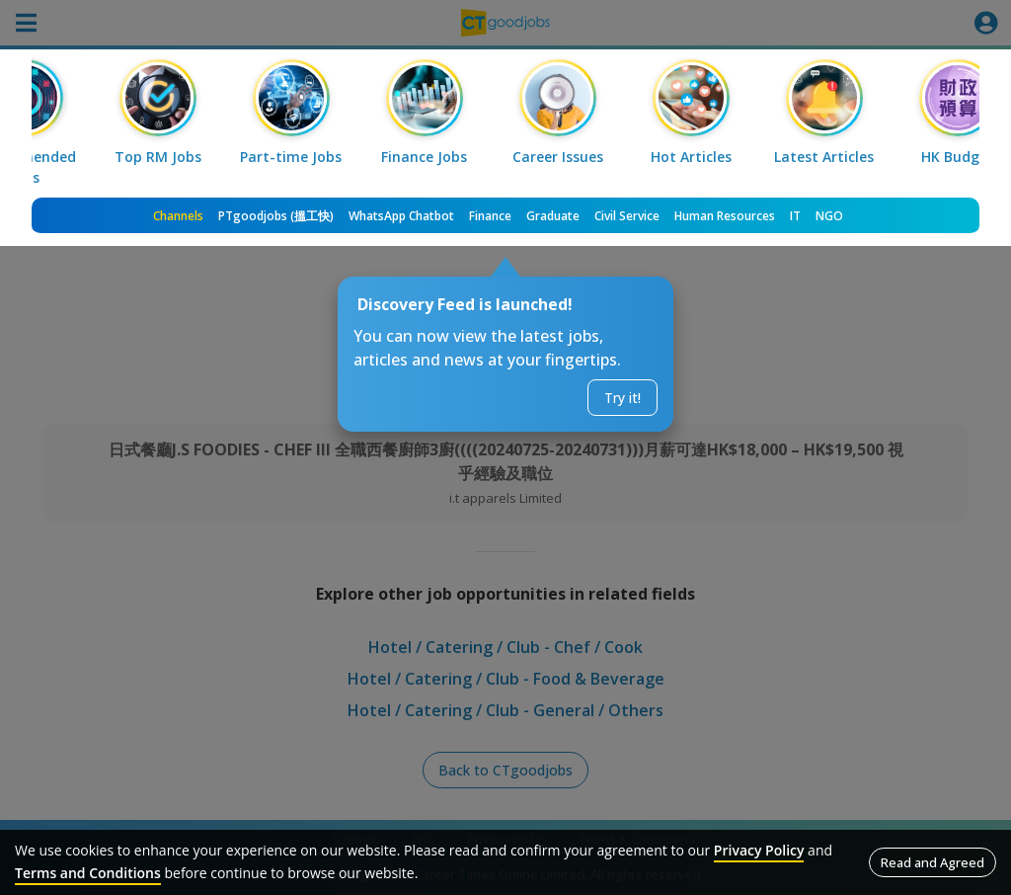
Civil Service (627, 215)
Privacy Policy (759, 850)
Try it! (622, 397)
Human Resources (724, 215)
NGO (829, 215)
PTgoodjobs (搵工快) (276, 215)
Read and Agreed (932, 862)
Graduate (553, 215)
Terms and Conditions (88, 872)
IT (795, 215)
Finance (490, 215)
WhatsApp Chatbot (401, 215)
